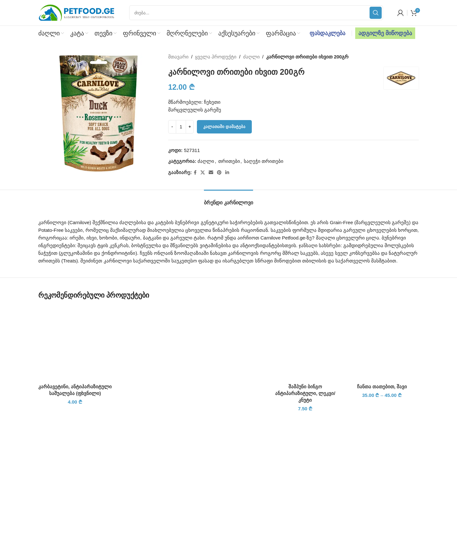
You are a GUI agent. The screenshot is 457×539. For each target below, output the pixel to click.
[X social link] (203, 172)
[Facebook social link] (195, 172)
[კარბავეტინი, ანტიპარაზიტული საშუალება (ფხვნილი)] (75, 343)
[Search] (256, 12)
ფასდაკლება (327, 33)
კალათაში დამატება (224, 126)
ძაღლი (251, 56)
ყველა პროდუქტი (216, 56)
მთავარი (178, 56)
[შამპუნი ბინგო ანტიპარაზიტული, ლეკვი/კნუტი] (305, 343)
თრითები (229, 161)
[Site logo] (76, 12)
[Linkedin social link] (227, 172)
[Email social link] (211, 172)
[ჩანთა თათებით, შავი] (382, 343)
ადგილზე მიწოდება (385, 33)
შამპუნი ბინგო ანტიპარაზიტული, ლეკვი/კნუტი (305, 393)
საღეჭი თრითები (263, 161)
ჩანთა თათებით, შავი (382, 386)
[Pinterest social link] (219, 172)
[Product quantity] (181, 126)
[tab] (228, 199)
